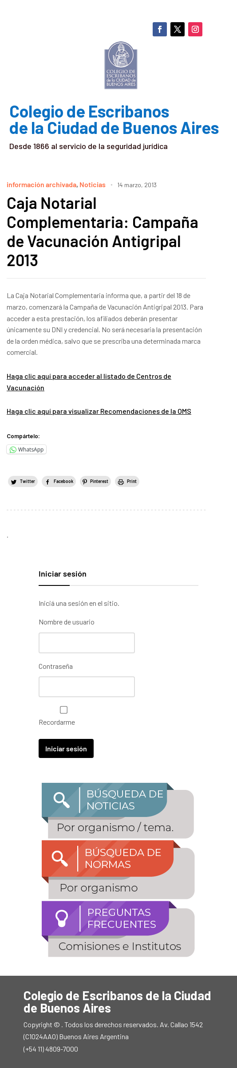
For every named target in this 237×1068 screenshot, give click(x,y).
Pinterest (99, 481)
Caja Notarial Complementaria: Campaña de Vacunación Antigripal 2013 (102, 231)
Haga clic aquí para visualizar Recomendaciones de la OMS (99, 411)
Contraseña (56, 666)
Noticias (92, 184)
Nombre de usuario (67, 621)
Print (132, 481)
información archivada (41, 184)
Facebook (63, 481)
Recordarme (61, 716)
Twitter (27, 481)
